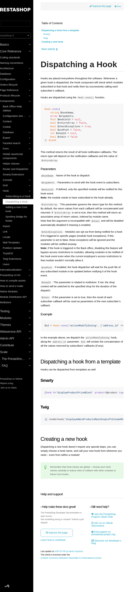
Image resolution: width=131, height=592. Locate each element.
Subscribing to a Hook (24, 196)
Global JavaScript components (19, 156)
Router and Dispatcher (21, 169)
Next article (56, 49)
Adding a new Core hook (22, 209)
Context (13, 121)
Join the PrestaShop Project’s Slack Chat (106, 545)
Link (11, 231)
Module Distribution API (19, 296)
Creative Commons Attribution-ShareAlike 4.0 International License (77, 588)
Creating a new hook (59, 42)
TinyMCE (14, 253)
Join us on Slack (13, 387)
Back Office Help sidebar (18, 108)
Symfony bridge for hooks (22, 218)
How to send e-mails (17, 286)
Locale (12, 237)
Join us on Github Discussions (104, 554)
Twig (52, 38)
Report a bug (11, 383)
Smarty (53, 34)
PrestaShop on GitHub (15, 379)
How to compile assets (19, 280)
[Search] (20, 24)
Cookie (13, 126)
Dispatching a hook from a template (67, 31)
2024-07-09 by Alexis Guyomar (76, 581)
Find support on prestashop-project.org (106, 562)
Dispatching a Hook (22, 201)
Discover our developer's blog (102, 571)
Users (12, 264)
